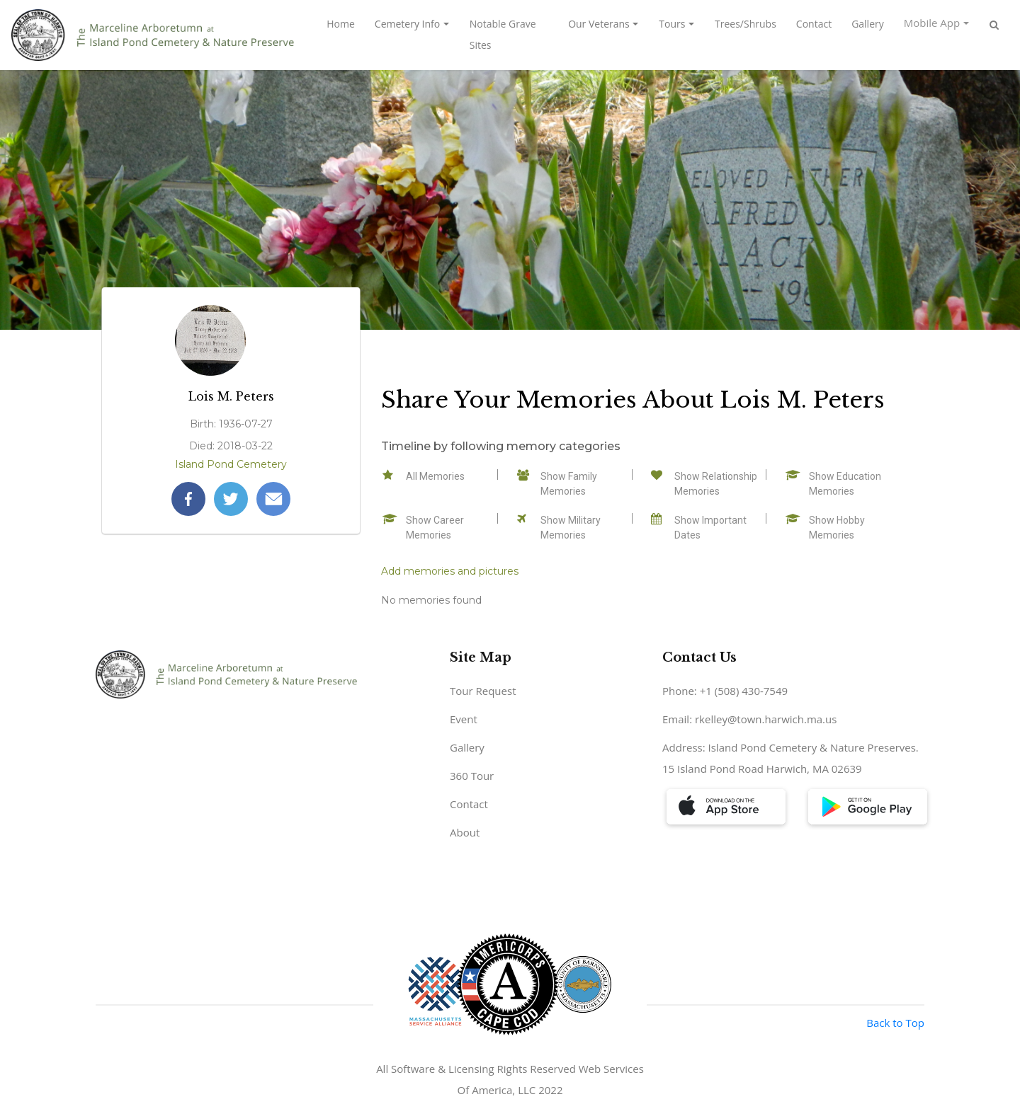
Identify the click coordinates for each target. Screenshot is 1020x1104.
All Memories (435, 476)
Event (463, 719)
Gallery (867, 23)
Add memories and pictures (449, 571)
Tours (672, 23)
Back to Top (895, 1023)
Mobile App (932, 23)
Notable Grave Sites (503, 34)
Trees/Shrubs (745, 23)
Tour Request (483, 691)
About (465, 832)
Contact (814, 23)
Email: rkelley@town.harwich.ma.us (749, 719)
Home (341, 23)
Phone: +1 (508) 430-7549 (725, 691)
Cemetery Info (407, 23)
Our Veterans (599, 23)
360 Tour (472, 776)
